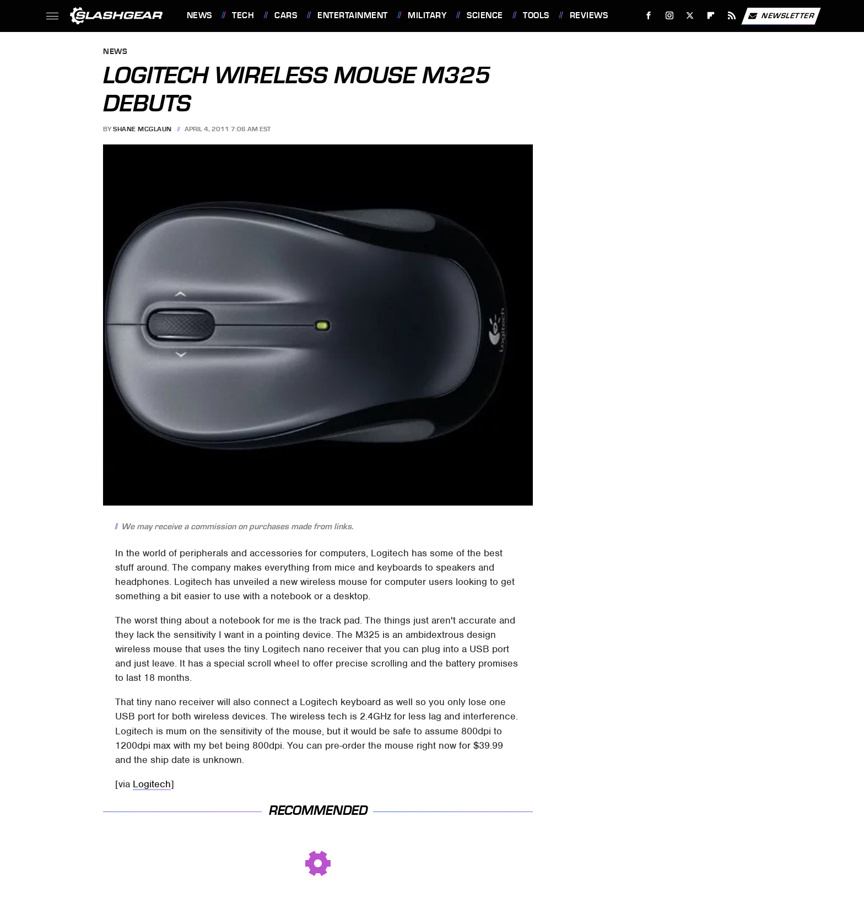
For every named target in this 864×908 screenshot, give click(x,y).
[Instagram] (669, 15)
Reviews (589, 15)
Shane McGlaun (142, 129)
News (199, 15)
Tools (536, 15)
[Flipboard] (711, 15)
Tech (243, 15)
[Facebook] (648, 15)
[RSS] (731, 15)
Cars (285, 15)
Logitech (152, 784)
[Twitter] (690, 15)
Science (485, 15)
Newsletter (781, 16)
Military (427, 15)
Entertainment (352, 15)
